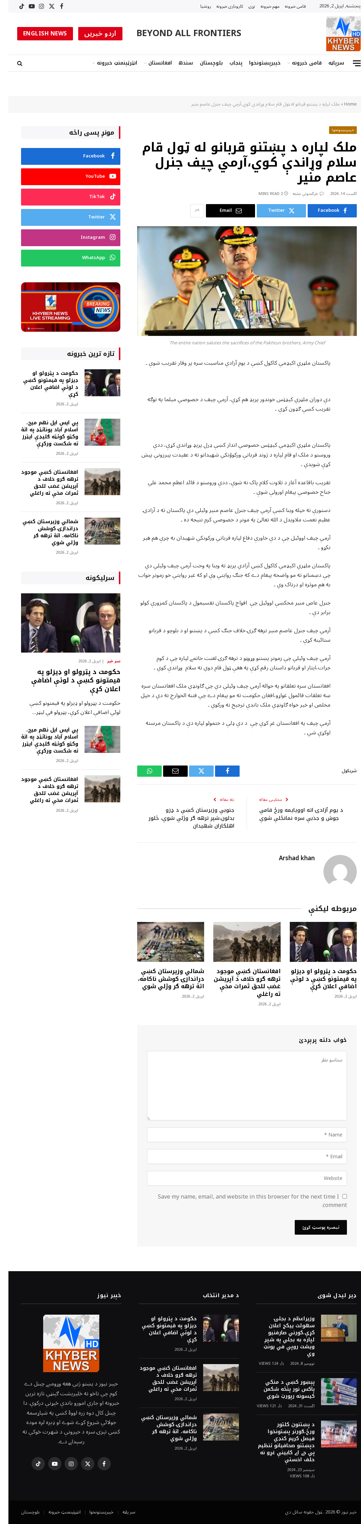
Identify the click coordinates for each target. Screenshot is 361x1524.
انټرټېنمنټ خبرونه (108, 63)
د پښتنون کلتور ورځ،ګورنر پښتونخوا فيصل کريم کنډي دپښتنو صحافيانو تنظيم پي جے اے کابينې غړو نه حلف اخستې (277, 1442)
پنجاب (227, 63)
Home (342, 104)
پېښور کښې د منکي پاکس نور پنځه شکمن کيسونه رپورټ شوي (280, 1389)
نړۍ (243, 6)
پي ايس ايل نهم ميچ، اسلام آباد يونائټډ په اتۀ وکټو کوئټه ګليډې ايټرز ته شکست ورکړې (41, 433)
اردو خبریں (92, 33)
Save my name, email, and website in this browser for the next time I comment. (244, 1201)
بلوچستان (203, 63)
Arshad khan (288, 858)
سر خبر (105, 661)
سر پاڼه (120, 1512)
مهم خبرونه (261, 6)
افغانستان (151, 63)
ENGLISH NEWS (37, 34)
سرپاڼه (328, 63)
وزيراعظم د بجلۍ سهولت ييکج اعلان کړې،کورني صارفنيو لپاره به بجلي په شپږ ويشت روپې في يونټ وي (280, 1336)
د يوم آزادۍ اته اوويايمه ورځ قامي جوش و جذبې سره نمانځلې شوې (293, 814)
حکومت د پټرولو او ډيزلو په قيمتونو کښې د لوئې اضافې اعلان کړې (315, 978)
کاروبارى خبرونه (221, 6)
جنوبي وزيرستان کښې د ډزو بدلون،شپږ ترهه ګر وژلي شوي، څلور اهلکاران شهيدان (183, 818)
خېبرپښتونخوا (256, 63)
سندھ (177, 63)
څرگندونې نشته (299, 194)
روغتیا (197, 6)
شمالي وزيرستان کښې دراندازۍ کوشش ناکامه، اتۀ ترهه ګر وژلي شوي (162, 978)
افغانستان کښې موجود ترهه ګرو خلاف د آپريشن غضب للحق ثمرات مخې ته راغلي (238, 982)
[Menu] (348, 63)
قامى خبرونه (287, 6)
